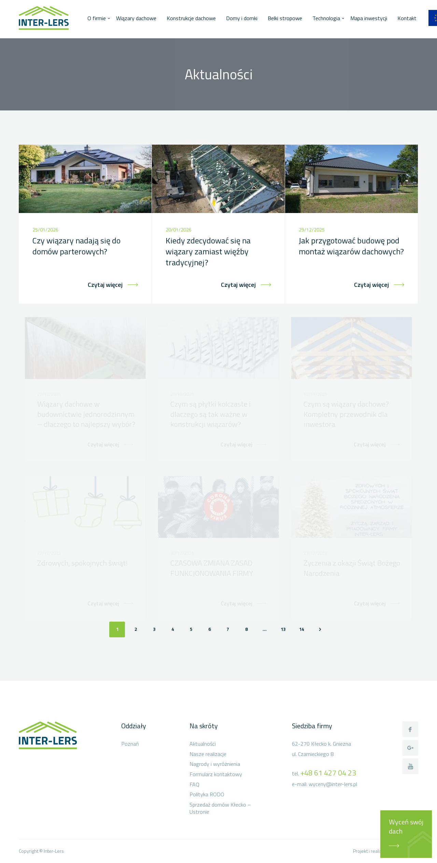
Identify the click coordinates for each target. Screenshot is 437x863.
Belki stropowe (285, 18)
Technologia (326, 18)
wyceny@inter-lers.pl (333, 784)
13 (283, 629)
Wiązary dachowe (136, 18)
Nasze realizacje (207, 754)
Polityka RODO (206, 794)
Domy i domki (241, 18)
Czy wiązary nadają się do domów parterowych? (76, 246)
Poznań (130, 744)
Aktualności (202, 744)
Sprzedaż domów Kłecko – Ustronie (220, 808)
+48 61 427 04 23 (328, 773)
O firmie (96, 18)
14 (301, 629)
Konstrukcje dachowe (191, 18)
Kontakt (407, 18)
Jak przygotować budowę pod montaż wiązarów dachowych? (351, 246)
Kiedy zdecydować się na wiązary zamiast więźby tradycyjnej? (208, 251)
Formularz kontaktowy (215, 774)
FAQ (194, 784)
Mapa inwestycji (368, 18)
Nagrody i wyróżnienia (214, 764)
